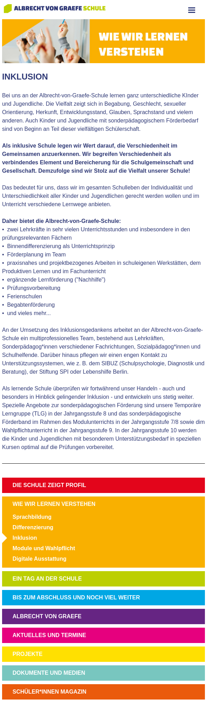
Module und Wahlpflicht (44, 548)
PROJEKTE (27, 654)
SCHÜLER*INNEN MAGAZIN (49, 692)
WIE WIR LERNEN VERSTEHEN (54, 504)
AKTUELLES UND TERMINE (49, 635)
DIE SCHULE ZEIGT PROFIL (49, 485)
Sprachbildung (32, 517)
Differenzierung (33, 527)
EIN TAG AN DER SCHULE (47, 579)
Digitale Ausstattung (39, 559)
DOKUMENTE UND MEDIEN (49, 673)
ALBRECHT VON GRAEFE (47, 616)
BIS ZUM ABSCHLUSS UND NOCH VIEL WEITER (76, 597)
